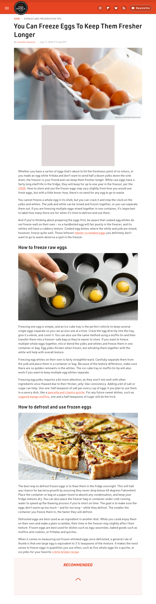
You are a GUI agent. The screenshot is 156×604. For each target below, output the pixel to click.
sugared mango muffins (33, 396)
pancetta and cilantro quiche (66, 392)
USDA (22, 188)
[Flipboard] (108, 8)
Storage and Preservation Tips (42, 19)
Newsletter (140, 8)
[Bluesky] (116, 8)
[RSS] (124, 8)
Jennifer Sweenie (26, 42)
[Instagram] (100, 8)
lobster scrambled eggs (90, 233)
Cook (17, 19)
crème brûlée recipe (65, 552)
